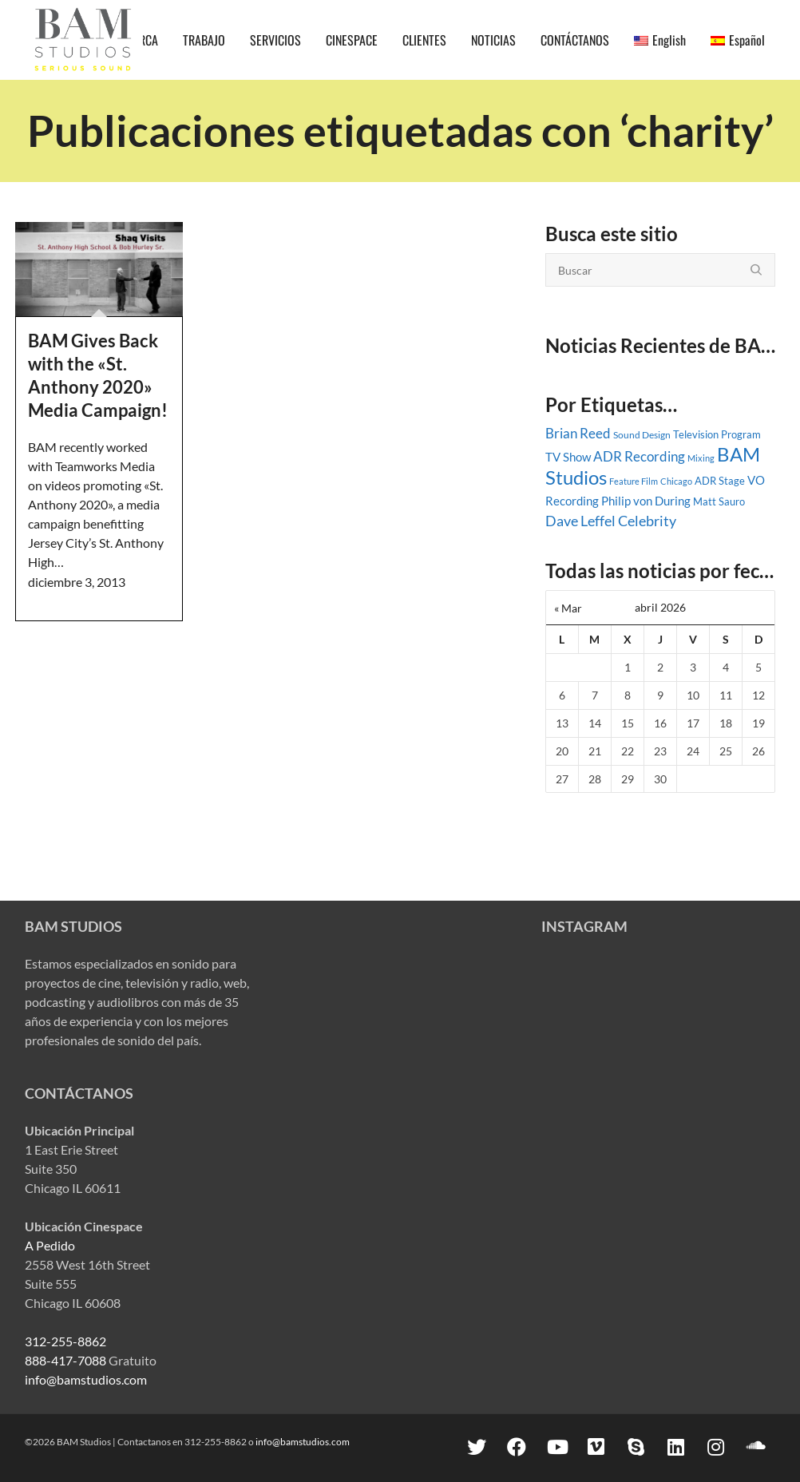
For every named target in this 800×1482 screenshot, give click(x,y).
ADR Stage (720, 480)
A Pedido (50, 1245)
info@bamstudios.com (86, 1379)
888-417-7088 (65, 1360)
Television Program (717, 434)
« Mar (568, 608)
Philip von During (646, 500)
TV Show (568, 457)
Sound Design (642, 435)
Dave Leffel (580, 521)
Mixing (701, 458)
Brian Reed (578, 434)
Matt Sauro (719, 501)
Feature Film (633, 481)
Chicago (676, 481)
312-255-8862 (65, 1341)
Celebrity (647, 520)
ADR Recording (639, 457)
